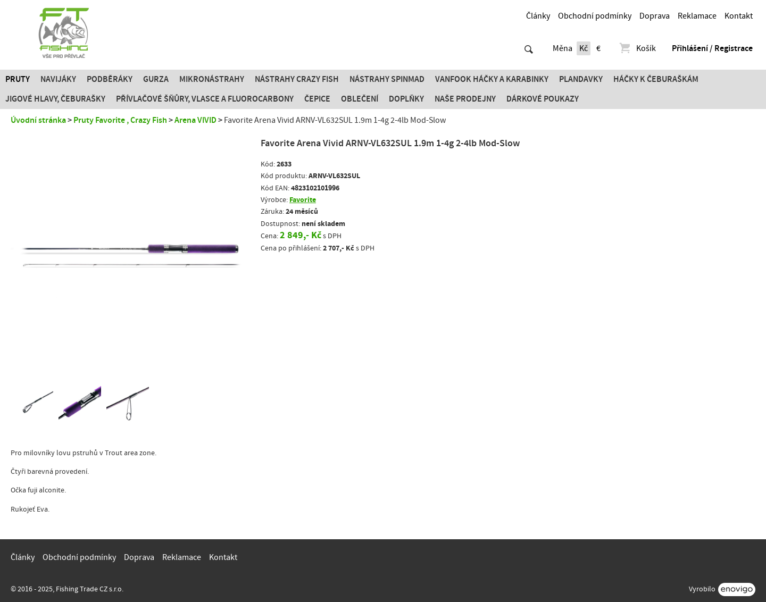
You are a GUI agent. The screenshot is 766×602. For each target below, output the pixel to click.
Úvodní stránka (38, 120)
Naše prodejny (465, 99)
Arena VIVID (195, 120)
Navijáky (58, 79)
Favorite (302, 199)
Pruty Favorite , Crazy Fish (120, 120)
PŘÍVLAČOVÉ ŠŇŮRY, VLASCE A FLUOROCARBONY (205, 99)
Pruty (17, 79)
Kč (583, 48)
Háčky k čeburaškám (655, 79)
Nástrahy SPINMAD (386, 79)
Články (538, 16)
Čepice (317, 99)
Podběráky (109, 79)
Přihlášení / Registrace (712, 48)
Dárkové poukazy (542, 99)
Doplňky (406, 99)
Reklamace (697, 16)
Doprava (654, 16)
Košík (637, 48)
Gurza (156, 79)
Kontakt (739, 16)
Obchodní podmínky (594, 16)
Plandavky (581, 79)
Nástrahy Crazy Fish (297, 79)
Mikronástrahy (211, 79)
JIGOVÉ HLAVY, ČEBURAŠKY (55, 99)
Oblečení (359, 99)
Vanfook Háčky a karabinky (491, 79)
